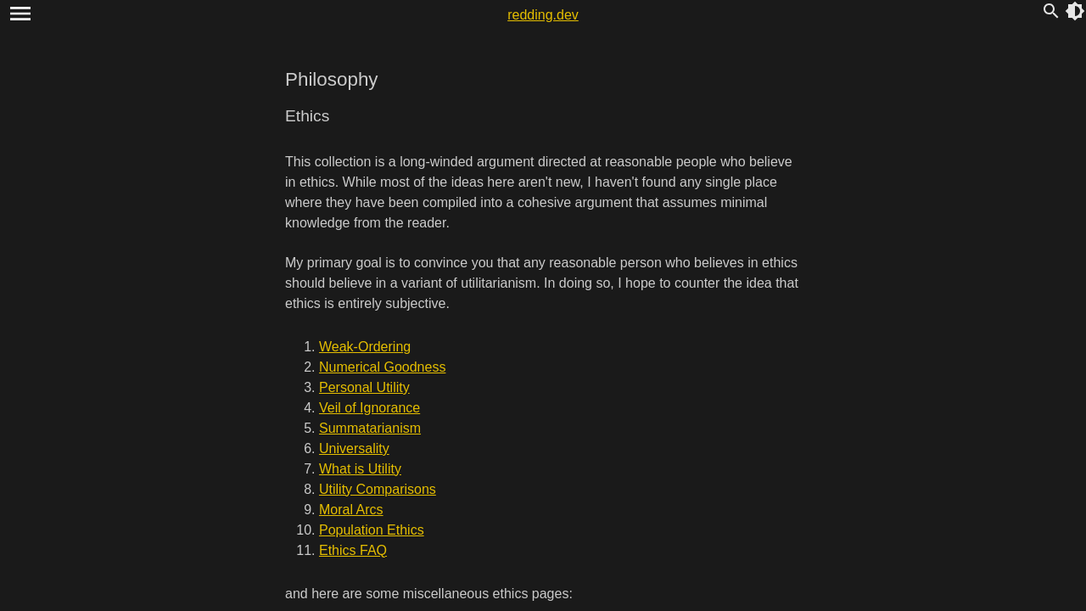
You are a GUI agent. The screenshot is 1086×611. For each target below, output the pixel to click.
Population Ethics (371, 530)
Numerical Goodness (382, 367)
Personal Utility (364, 387)
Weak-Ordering (365, 346)
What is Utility (360, 469)
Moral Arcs (351, 509)
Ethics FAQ (353, 550)
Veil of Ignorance (369, 408)
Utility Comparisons (377, 489)
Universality (354, 448)
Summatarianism (370, 428)
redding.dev (543, 15)
